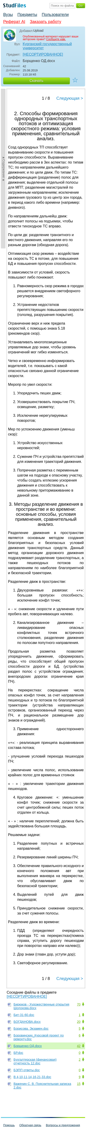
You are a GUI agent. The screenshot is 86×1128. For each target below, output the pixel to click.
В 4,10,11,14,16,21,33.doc (32, 1077)
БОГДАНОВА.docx (27, 1022)
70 (78, 1004)
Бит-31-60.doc (24, 1015)
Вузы (8, 14)
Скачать (36, 81)
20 (78, 1022)
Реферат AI (14, 21)
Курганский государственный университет (47, 46)
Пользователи (55, 14)
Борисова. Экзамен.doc (31, 1028)
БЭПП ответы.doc (27, 1070)
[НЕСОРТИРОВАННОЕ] (43, 54)
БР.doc (18, 1053)
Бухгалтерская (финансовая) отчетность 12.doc (35, 1061)
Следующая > (69, 98)
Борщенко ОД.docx (28, 1046)
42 (78, 1046)
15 (78, 1084)
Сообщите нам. (56, 39)
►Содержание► (4, 169)
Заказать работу (45, 21)
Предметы (27, 14)
